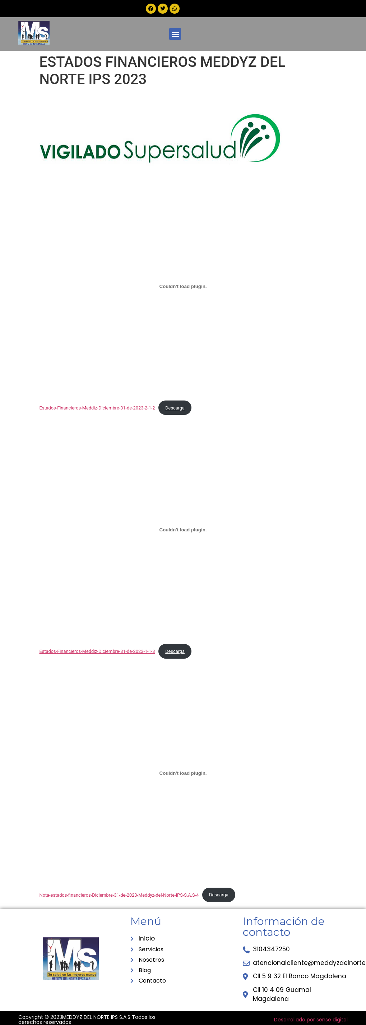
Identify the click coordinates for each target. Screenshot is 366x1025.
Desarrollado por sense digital (311, 1019)
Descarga (175, 408)
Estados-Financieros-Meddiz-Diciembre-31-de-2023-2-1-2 (97, 408)
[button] (175, 34)
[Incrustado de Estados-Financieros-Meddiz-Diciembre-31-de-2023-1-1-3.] (183, 529)
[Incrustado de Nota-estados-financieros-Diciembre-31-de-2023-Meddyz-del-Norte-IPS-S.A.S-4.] (183, 773)
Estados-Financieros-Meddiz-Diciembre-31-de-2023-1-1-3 (97, 651)
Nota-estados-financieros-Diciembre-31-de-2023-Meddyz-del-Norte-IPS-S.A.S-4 (119, 894)
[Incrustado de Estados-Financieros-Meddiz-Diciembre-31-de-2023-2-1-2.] (183, 286)
